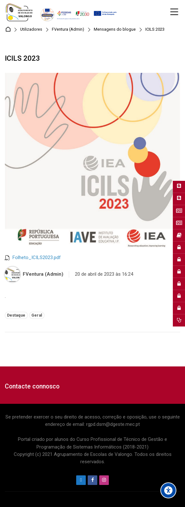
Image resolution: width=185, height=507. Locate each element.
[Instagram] (104, 480)
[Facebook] (92, 480)
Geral (36, 315)
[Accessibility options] (168, 490)
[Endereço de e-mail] (81, 480)
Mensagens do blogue (115, 29)
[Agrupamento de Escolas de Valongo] (62, 12)
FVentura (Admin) (68, 29)
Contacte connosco (32, 386)
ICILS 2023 (155, 29)
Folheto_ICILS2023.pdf (36, 257)
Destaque (16, 315)
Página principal (9, 30)
